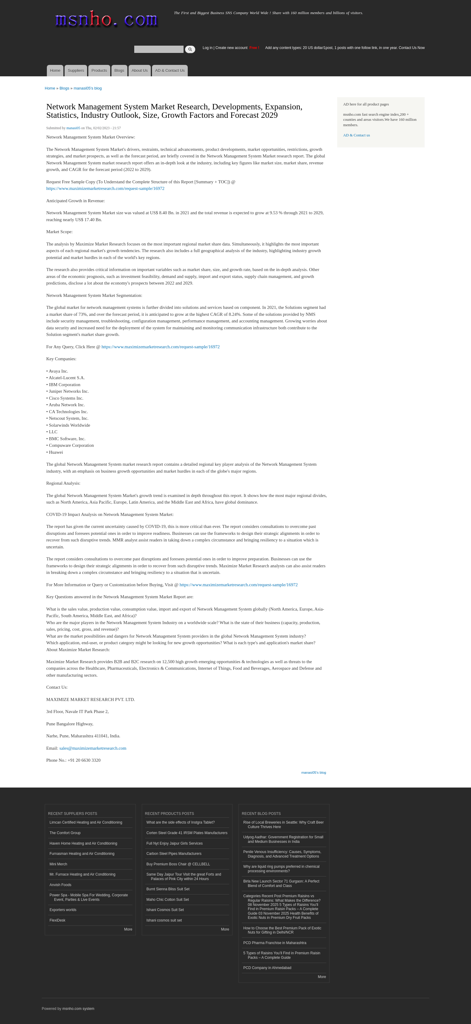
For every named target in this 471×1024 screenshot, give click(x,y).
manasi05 (73, 128)
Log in (208, 48)
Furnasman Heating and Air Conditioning (82, 854)
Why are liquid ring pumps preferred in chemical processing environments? (281, 868)
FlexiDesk (57, 920)
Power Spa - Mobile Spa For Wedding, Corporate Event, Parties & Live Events (89, 897)
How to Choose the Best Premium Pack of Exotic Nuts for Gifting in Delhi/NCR (282, 930)
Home (55, 70)
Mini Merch (58, 864)
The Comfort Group (65, 833)
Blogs (119, 70)
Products (99, 70)
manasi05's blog (88, 88)
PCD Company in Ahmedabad (267, 968)
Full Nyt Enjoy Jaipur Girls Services (175, 843)
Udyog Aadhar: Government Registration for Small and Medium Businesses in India (283, 839)
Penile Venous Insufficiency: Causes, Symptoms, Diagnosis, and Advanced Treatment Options (282, 854)
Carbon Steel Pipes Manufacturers (174, 854)
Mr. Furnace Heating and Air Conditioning (82, 874)
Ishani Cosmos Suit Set (165, 910)
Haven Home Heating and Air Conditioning (83, 843)
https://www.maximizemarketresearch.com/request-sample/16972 (105, 188)
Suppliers (76, 70)
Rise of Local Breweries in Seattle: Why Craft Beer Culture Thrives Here (283, 824)
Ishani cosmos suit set (164, 920)
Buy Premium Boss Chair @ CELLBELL (178, 864)
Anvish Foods (60, 885)
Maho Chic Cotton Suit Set (168, 900)
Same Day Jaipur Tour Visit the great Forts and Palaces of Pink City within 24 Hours (184, 876)
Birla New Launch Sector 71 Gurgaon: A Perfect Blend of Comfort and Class (281, 883)
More (128, 929)
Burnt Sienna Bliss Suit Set (168, 889)
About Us (139, 70)
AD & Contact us (356, 135)
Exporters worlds (63, 910)
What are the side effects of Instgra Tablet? (181, 822)
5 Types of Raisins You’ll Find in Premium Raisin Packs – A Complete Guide (281, 955)
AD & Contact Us (170, 70)
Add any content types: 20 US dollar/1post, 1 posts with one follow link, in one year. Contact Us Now (345, 48)
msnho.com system (78, 1009)
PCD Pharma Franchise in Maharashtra (274, 943)
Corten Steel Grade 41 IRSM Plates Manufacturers (187, 833)
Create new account (231, 48)
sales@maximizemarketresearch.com (92, 748)
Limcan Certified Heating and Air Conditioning (86, 822)
